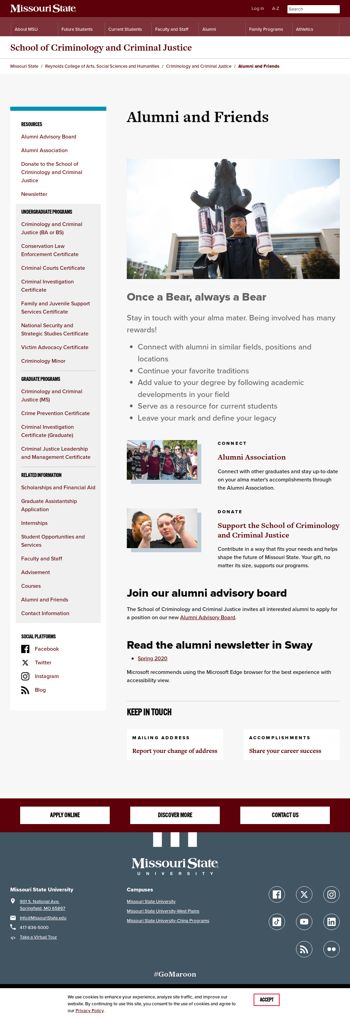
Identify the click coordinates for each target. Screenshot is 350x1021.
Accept (266, 1000)
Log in (258, 8)
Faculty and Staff (41, 558)
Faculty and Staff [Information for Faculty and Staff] (171, 29)
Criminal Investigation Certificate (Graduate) (47, 431)
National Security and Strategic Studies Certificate (55, 329)
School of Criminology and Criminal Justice (101, 47)
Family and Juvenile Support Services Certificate (55, 308)
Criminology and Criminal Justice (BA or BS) (51, 228)
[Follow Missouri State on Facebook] (277, 894)
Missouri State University (151, 901)
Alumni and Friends (44, 600)
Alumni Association (44, 150)
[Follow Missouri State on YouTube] (304, 922)
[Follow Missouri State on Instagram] (331, 894)
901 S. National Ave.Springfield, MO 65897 (42, 905)
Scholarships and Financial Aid (58, 487)
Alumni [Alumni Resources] (209, 29)
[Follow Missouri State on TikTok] (277, 922)
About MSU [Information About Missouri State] (26, 29)
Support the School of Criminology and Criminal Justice (278, 530)
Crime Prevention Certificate (55, 413)
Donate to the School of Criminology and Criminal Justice (51, 172)
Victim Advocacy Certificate (55, 347)
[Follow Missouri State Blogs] (304, 949)
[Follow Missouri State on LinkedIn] (331, 922)
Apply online (65, 815)
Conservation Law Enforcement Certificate (50, 250)
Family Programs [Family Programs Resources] (266, 29)
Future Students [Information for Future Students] (77, 29)
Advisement (35, 572)
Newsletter (34, 194)
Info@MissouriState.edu (43, 918)
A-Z (275, 8)
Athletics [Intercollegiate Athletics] (304, 29)
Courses (31, 586)
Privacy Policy (90, 1010)
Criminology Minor (43, 361)
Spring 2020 (152, 658)
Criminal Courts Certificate (53, 268)
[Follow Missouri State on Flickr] (331, 949)
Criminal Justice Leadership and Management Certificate (56, 453)
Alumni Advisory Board (48, 137)
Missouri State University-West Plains (163, 911)
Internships (34, 523)
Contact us (285, 815)
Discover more (175, 815)
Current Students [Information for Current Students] (125, 29)
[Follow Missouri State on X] (304, 894)
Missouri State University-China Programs (168, 920)
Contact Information (45, 613)
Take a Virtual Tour (38, 937)
